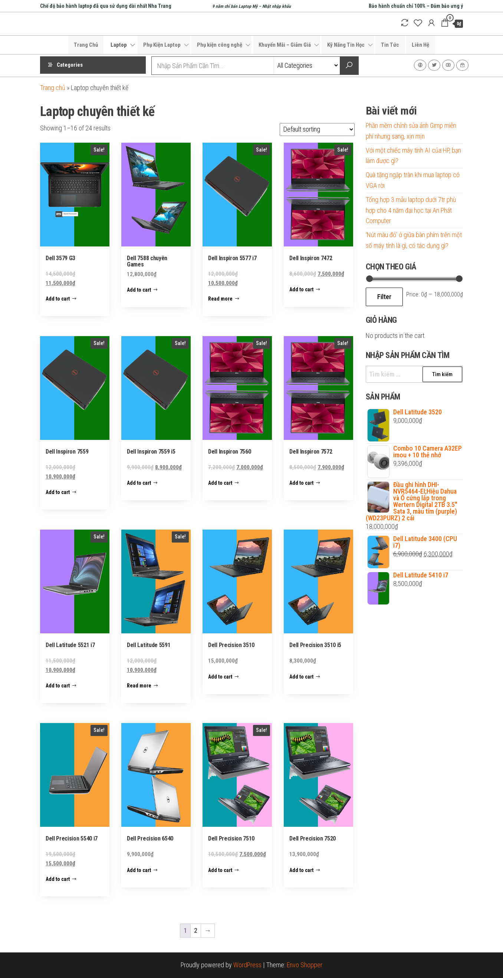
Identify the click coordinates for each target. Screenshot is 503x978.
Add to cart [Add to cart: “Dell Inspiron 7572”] (301, 483)
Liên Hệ (420, 45)
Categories (70, 65)
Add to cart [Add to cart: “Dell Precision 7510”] (220, 870)
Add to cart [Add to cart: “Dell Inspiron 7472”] (301, 289)
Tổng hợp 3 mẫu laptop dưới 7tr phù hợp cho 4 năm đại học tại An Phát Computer (411, 210)
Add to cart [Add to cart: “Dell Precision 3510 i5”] (301, 677)
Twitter (434, 65)
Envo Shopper (304, 965)
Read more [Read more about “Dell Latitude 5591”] (139, 686)
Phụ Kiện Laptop (162, 45)
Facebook (420, 65)
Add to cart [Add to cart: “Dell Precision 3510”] (220, 677)
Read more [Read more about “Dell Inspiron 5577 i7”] (220, 299)
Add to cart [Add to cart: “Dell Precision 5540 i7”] (58, 879)
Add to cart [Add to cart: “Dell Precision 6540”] (139, 870)
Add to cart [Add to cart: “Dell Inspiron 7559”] (58, 492)
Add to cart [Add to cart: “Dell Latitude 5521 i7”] (58, 686)
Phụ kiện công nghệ (219, 45)
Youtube (448, 65)
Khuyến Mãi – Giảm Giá (285, 45)
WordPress (247, 965)
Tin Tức (390, 45)
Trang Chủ (86, 45)
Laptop (119, 45)
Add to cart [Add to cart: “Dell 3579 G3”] (58, 299)
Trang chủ (52, 88)
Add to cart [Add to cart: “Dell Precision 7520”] (301, 870)
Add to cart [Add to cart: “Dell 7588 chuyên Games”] (139, 290)
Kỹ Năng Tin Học (346, 45)
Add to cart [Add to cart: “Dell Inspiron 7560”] (220, 483)
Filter (384, 297)
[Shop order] (317, 129)
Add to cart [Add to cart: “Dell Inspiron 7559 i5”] (139, 483)
